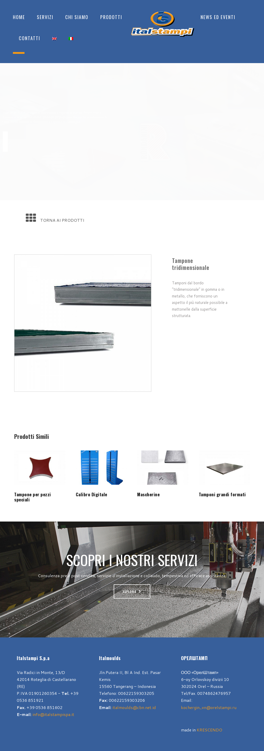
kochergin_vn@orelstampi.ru (208, 707)
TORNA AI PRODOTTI (62, 220)
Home (19, 17)
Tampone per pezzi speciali (32, 497)
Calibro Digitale (91, 494)
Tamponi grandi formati (222, 494)
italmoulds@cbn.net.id (134, 707)
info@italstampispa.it (53, 714)
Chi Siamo (76, 17)
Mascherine (148, 494)
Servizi (45, 17)
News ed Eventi (218, 17)
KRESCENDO (209, 730)
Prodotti (111, 17)
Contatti (29, 38)
